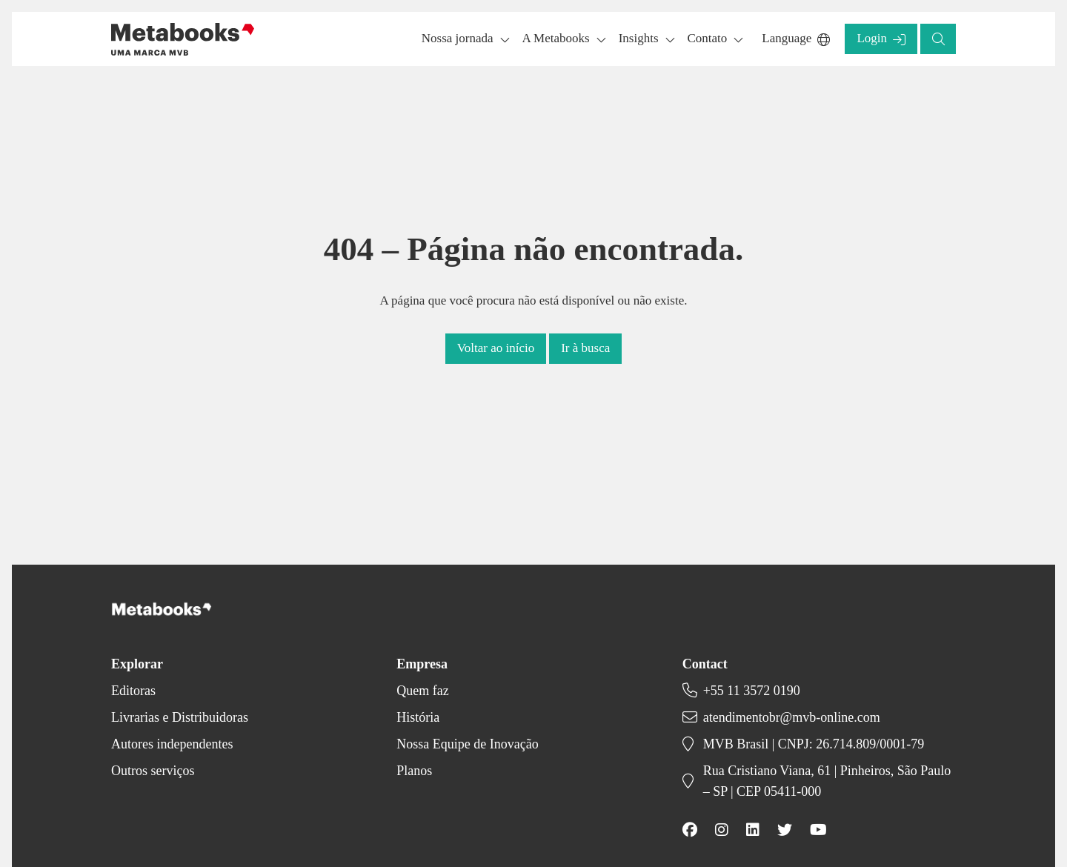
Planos (414, 770)
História (417, 717)
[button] (881, 39)
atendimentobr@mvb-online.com (791, 717)
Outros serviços (152, 770)
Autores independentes (172, 744)
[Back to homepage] (182, 39)
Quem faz (422, 690)
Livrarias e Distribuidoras (179, 717)
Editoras (133, 690)
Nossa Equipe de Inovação (467, 744)
